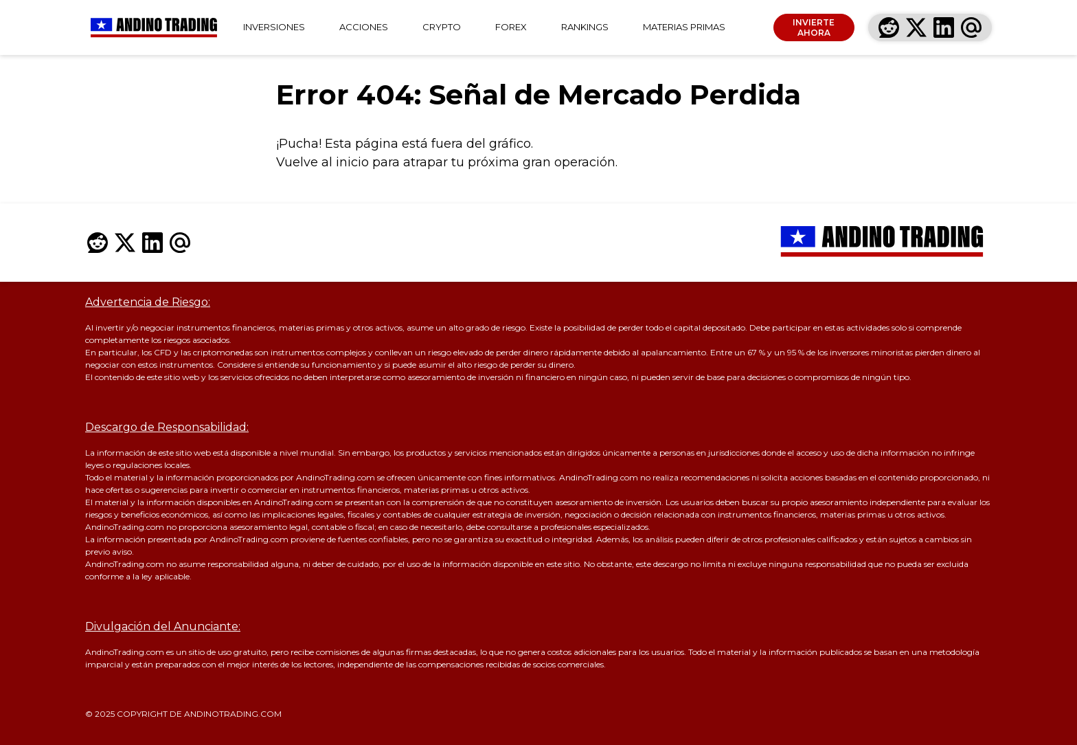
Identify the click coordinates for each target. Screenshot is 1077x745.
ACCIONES (363, 26)
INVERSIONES (274, 26)
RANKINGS (585, 26)
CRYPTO (441, 26)
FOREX (511, 26)
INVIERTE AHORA (814, 27)
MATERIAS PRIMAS (684, 26)
